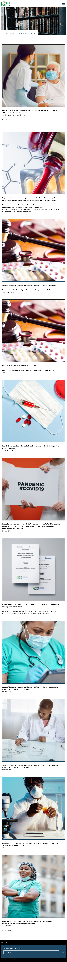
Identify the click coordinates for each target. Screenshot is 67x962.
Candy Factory (33, 942)
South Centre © (17, 942)
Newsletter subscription (12, 948)
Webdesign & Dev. (25, 942)
